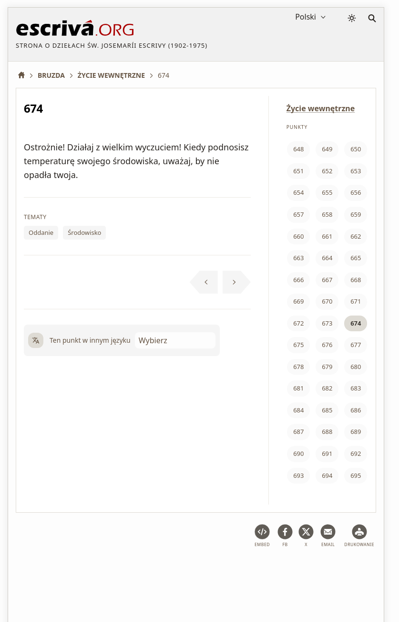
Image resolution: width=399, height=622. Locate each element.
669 (298, 301)
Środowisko (84, 232)
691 (327, 453)
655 (327, 192)
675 (298, 344)
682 (327, 388)
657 (298, 214)
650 (355, 149)
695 (355, 475)
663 (298, 257)
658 (327, 214)
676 (327, 344)
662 (355, 236)
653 (355, 171)
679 (327, 366)
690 (298, 453)
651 (298, 171)
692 (355, 453)
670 (327, 301)
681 (298, 388)
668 (355, 279)
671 (355, 301)
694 (327, 475)
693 (298, 475)
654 (298, 192)
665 (355, 257)
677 (355, 344)
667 (327, 279)
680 (355, 366)
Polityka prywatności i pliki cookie (185, 569)
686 (355, 410)
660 (298, 236)
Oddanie (41, 232)
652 (327, 171)
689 (355, 431)
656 (355, 192)
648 (298, 149)
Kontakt (28, 585)
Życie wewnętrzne (320, 108)
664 (327, 257)
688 (327, 431)
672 (298, 323)
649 (327, 149)
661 (327, 236)
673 (327, 323)
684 (298, 410)
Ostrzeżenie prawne (91, 569)
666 (298, 279)
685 (327, 410)
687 (298, 431)
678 (298, 366)
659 (355, 214)
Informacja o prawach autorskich (300, 569)
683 (355, 388)
